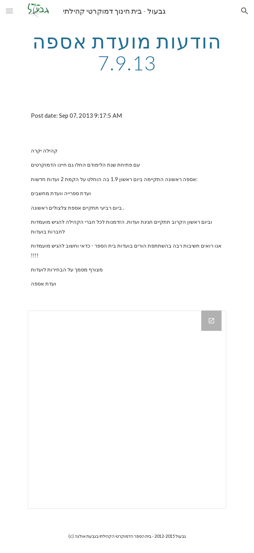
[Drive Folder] (127, 410)
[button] (9, 11)
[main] (127, 52)
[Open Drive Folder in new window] (211, 321)
